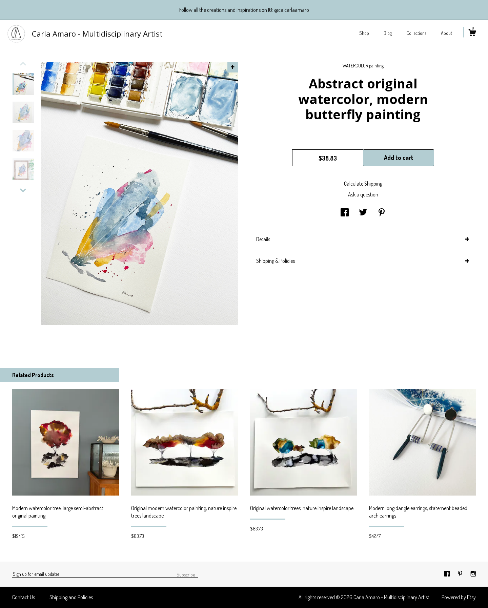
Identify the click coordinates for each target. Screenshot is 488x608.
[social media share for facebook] (345, 212)
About (446, 33)
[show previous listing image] (23, 64)
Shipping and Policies (71, 597)
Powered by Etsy (459, 597)
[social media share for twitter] (363, 212)
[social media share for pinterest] (382, 212)
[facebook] (447, 573)
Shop (364, 33)
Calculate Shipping (363, 183)
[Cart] (472, 33)
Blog (388, 33)
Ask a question (363, 194)
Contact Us (23, 597)
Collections (416, 33)
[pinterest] (461, 573)
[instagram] (473, 573)
